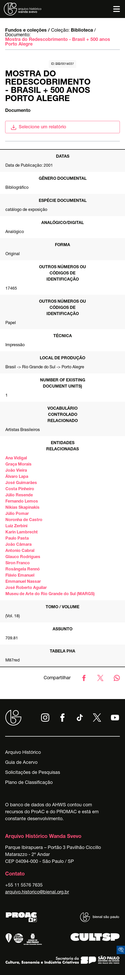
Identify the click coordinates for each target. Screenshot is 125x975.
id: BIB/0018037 (62, 64)
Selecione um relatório (38, 127)
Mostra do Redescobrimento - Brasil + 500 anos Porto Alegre (57, 42)
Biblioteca (82, 30)
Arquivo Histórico (23, 752)
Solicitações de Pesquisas (32, 773)
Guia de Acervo (21, 763)
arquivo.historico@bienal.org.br (37, 892)
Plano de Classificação (29, 783)
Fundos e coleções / (27, 30)
